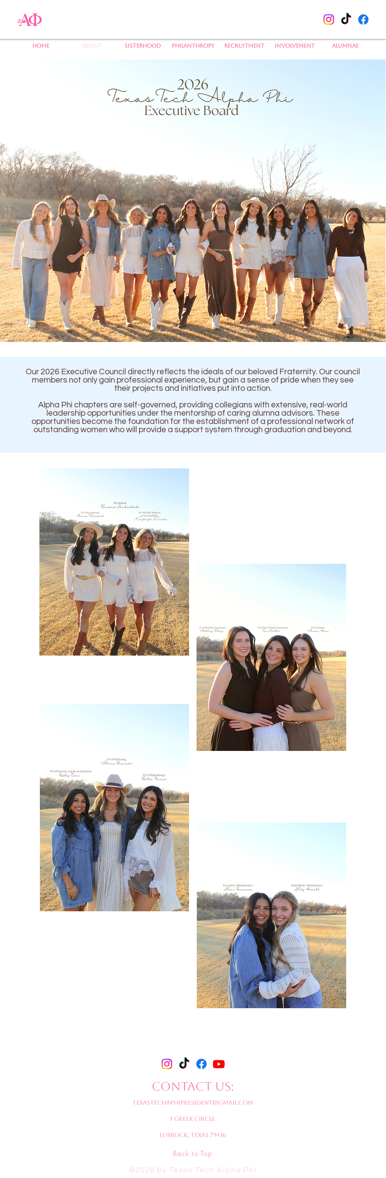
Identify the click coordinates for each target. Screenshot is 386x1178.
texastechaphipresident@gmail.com (192, 1102)
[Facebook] (363, 19)
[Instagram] (329, 19)
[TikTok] (346, 19)
